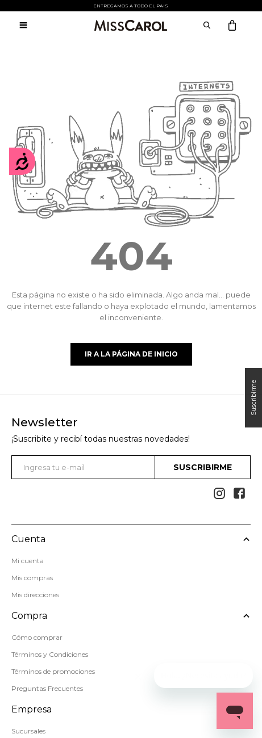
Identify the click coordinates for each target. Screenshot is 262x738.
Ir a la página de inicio (131, 354)
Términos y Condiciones (49, 654)
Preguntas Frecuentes (47, 688)
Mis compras (32, 577)
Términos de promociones (53, 671)
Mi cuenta (27, 560)
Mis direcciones (35, 594)
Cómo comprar (37, 637)
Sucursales (28, 731)
